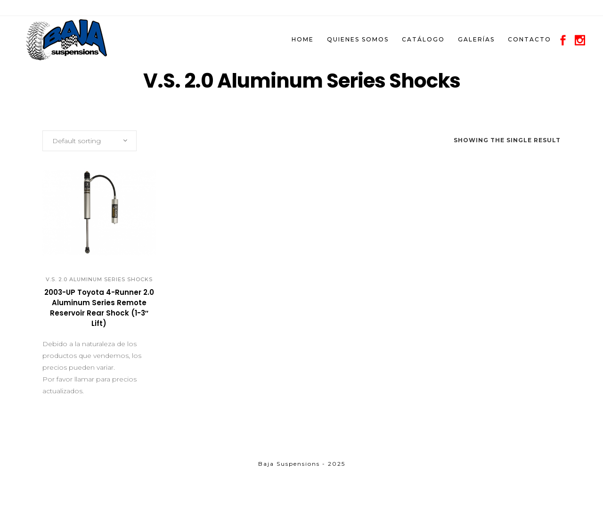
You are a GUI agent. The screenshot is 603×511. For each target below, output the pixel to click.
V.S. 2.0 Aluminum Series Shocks (99, 279)
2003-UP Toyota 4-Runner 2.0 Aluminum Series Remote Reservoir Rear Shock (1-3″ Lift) (99, 307)
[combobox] (89, 140)
